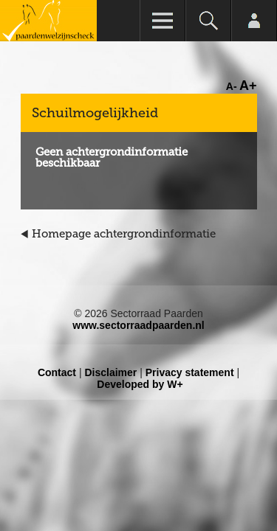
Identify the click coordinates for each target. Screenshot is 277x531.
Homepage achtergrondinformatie (124, 233)
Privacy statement (190, 372)
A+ (248, 85)
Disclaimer (110, 372)
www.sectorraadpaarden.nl (138, 325)
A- (231, 86)
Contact (57, 372)
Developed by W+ (139, 384)
